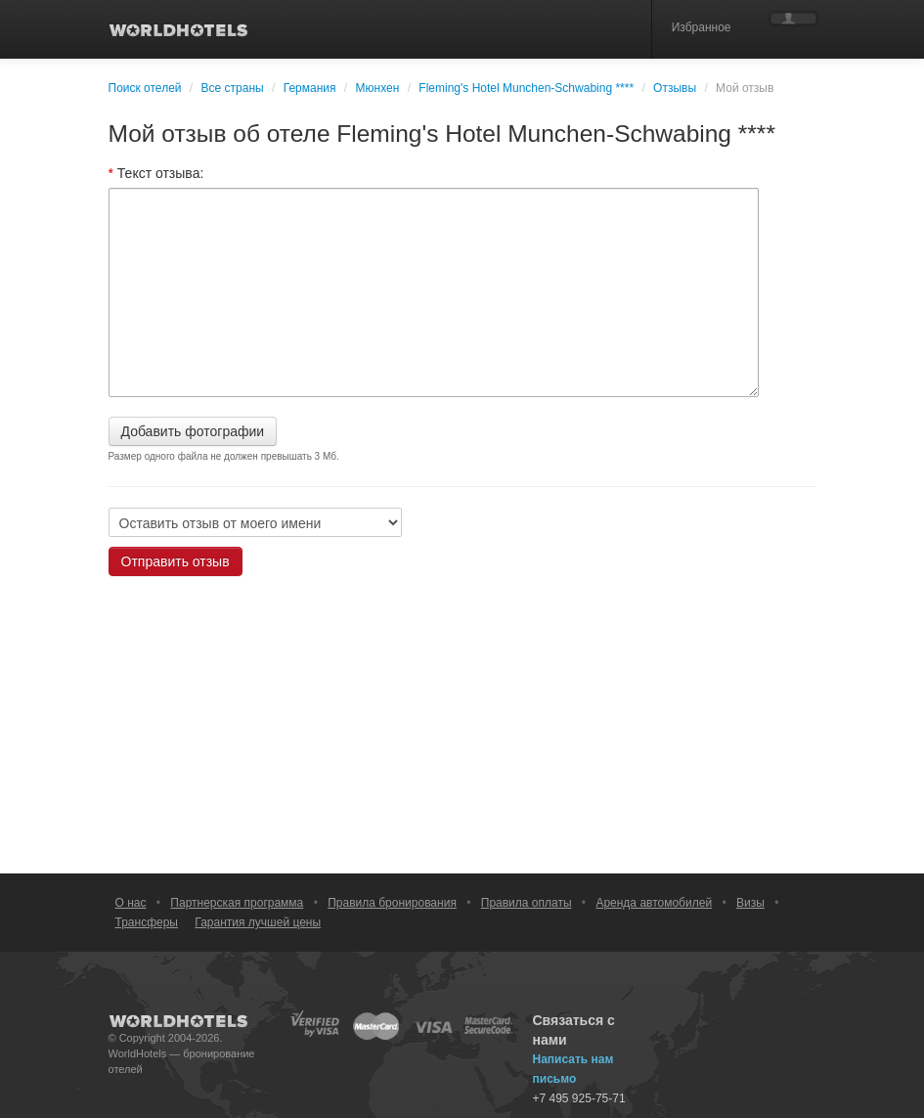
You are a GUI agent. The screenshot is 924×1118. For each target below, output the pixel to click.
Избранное (701, 27)
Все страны (232, 88)
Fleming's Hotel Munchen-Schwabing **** (526, 88)
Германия (310, 88)
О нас (131, 903)
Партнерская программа (236, 903)
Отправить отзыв (175, 561)
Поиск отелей (145, 88)
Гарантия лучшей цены (258, 922)
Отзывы (674, 88)
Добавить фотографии (193, 431)
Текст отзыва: (156, 173)
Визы (750, 903)
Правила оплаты (526, 903)
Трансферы (146, 922)
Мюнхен (378, 88)
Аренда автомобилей (653, 903)
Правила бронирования (392, 903)
